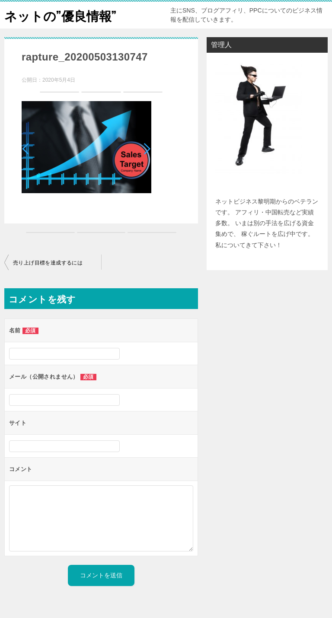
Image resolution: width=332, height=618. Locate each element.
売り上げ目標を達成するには (48, 263)
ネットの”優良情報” (62, 15)
